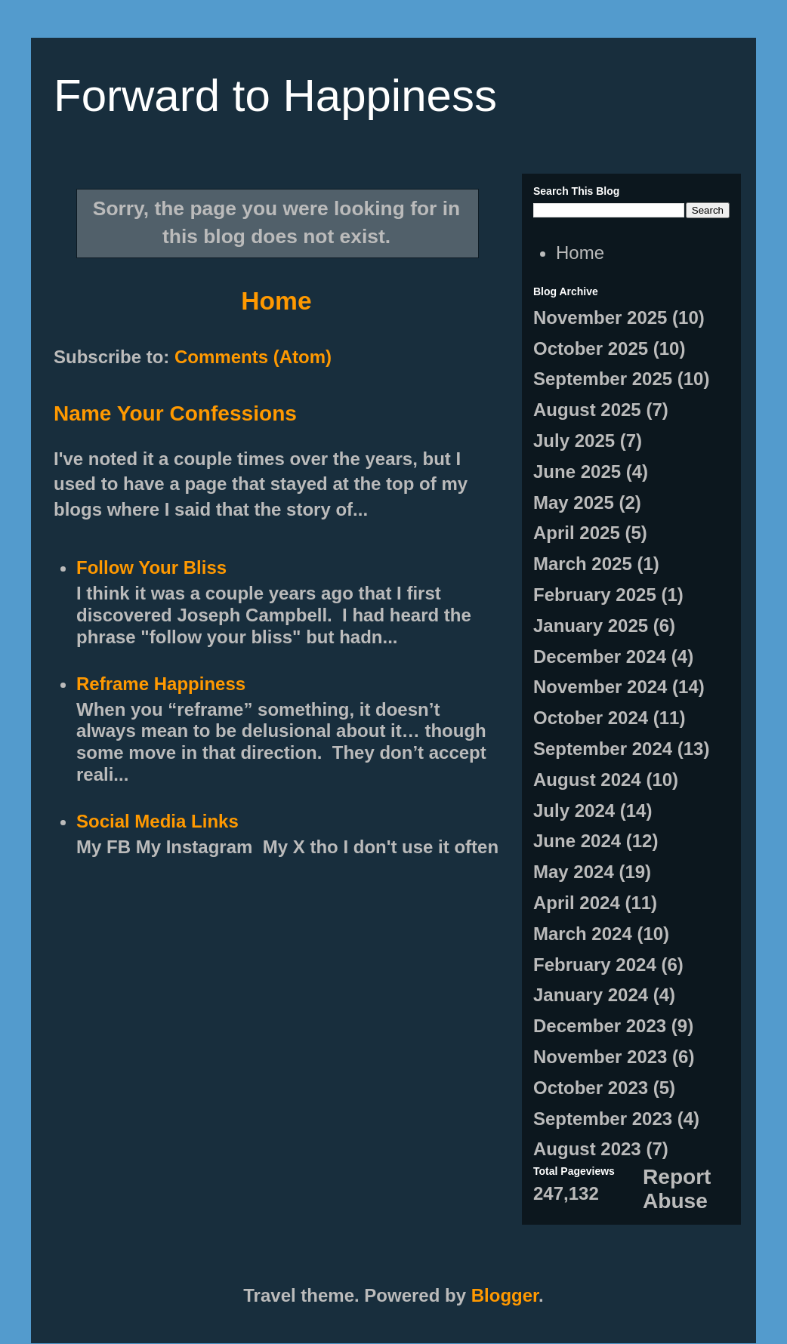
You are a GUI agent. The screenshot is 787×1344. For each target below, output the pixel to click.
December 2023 (599, 1026)
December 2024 (599, 656)
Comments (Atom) (253, 357)
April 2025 (576, 532)
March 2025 (582, 563)
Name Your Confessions (175, 413)
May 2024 (573, 872)
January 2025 (590, 625)
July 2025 (574, 440)
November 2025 (600, 317)
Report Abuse (677, 1189)
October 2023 (590, 1087)
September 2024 (602, 748)
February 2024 (594, 964)
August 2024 (587, 779)
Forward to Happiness (275, 95)
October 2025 (590, 348)
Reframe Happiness (160, 684)
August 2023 (587, 1149)
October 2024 (590, 717)
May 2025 (573, 502)
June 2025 (577, 471)
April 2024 (576, 902)
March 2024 (582, 933)
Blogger (505, 1295)
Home (276, 301)
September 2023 (602, 1118)
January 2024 (590, 995)
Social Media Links (157, 821)
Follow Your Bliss (151, 567)
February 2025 (594, 594)
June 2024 (577, 841)
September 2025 (602, 378)
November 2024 (600, 687)
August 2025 (587, 409)
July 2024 (574, 810)
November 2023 (600, 1057)
